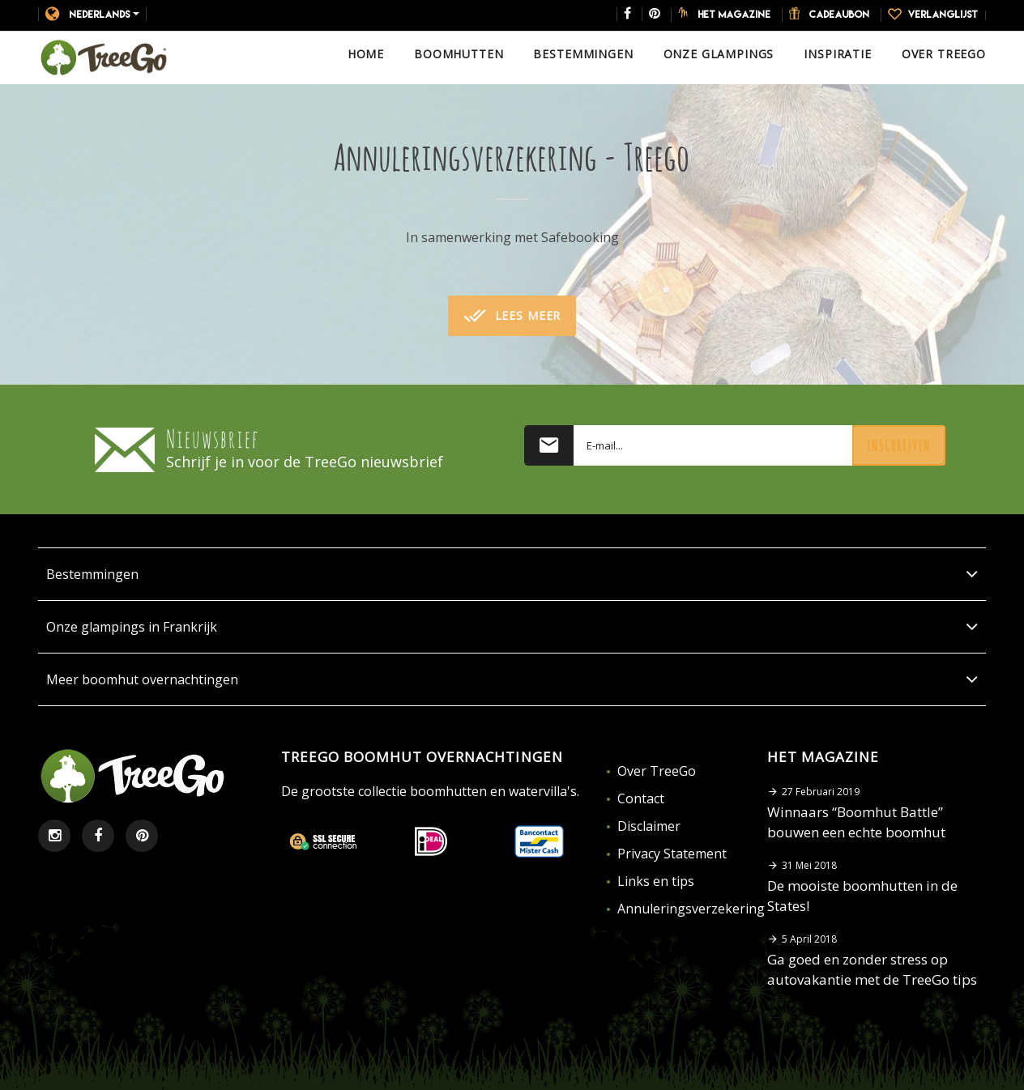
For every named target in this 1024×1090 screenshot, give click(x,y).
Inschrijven (899, 445)
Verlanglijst (943, 14)
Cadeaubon (839, 14)
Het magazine (734, 14)
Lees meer (512, 315)
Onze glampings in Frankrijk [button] (512, 627)
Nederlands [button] (92, 14)
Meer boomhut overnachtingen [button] (512, 679)
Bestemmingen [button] (512, 574)
